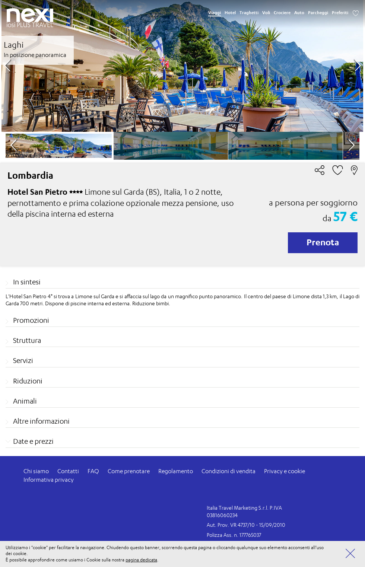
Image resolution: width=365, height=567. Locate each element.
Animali (25, 400)
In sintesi (27, 281)
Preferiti (340, 12)
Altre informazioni (41, 421)
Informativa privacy (48, 479)
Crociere (282, 12)
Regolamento (175, 471)
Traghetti (248, 12)
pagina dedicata (141, 560)
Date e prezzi (33, 441)
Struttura (27, 340)
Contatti (68, 471)
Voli (266, 12)
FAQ (93, 471)
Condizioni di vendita (228, 471)
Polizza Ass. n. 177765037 (234, 535)
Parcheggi (318, 12)
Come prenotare (129, 471)
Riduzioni (27, 380)
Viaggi (214, 12)
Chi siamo (36, 471)
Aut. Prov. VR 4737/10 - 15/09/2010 (246, 525)
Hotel (230, 12)
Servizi (23, 360)
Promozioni (31, 320)
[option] (182, 66)
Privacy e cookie (284, 471)
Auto (299, 12)
